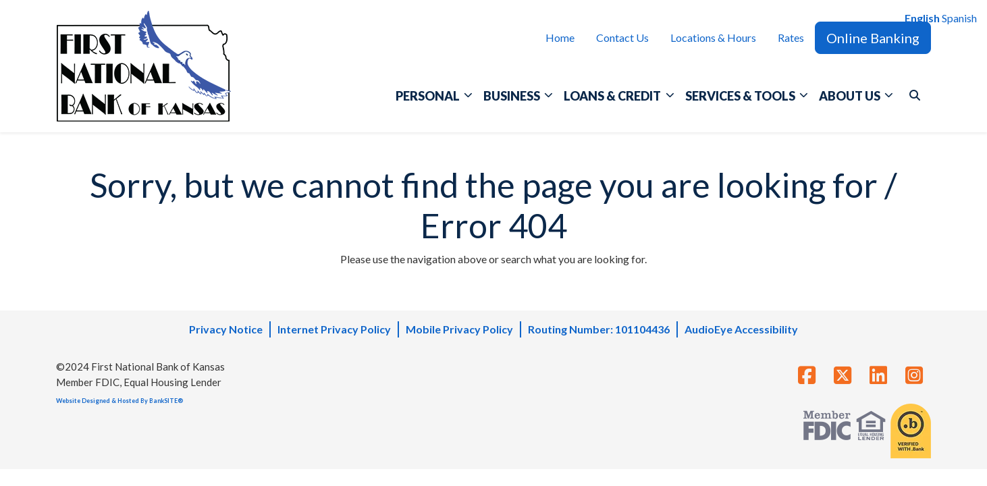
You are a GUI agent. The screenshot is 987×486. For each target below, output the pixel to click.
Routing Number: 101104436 (599, 329)
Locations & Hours (713, 37)
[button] (915, 95)
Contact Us (622, 37)
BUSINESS (512, 95)
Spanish (959, 17)
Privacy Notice (226, 329)
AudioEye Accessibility (741, 329)
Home (560, 37)
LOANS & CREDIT (613, 95)
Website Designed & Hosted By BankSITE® (119, 400)
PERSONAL (429, 95)
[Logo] (144, 66)
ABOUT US (850, 95)
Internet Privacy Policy (334, 329)
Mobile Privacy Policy (459, 329)
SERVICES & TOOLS (741, 95)
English (922, 17)
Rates (791, 37)
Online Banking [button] (872, 38)
